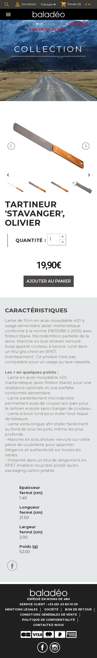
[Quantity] (53, 239)
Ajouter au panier (48, 281)
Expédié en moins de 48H (48, 599)
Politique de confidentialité (48, 620)
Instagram (54, 647)
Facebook (42, 647)
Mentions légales (21, 609)
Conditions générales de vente (48, 614)
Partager (12, 565)
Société (51, 609)
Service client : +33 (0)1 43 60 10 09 (48, 604)
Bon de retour (78, 609)
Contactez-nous (48, 625)
